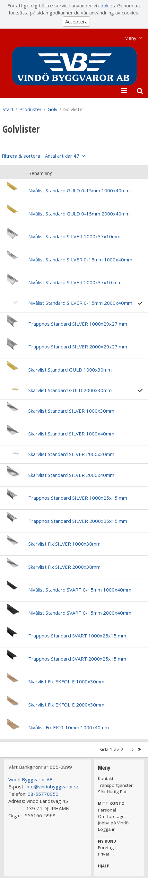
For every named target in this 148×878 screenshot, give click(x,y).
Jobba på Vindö (113, 823)
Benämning (40, 173)
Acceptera (76, 21)
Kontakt (105, 778)
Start (8, 109)
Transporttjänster (115, 785)
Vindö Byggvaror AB (30, 779)
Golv (52, 109)
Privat (103, 854)
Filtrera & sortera (40, 156)
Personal (107, 810)
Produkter (30, 109)
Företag (106, 847)
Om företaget (112, 816)
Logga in (107, 829)
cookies (106, 5)
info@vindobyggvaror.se (53, 786)
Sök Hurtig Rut (112, 792)
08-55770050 (43, 794)
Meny (130, 38)
